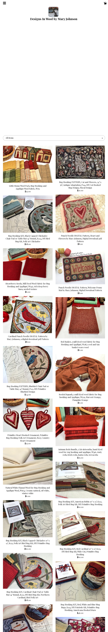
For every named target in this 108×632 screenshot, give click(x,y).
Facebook (54, 614)
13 (66, 573)
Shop (19, 610)
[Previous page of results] (32, 573)
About (19, 614)
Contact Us (19, 626)
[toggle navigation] (4, 3)
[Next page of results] (75, 573)
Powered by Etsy (89, 621)
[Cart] (105, 4)
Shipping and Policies (19, 622)
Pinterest (54, 610)
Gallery (19, 618)
